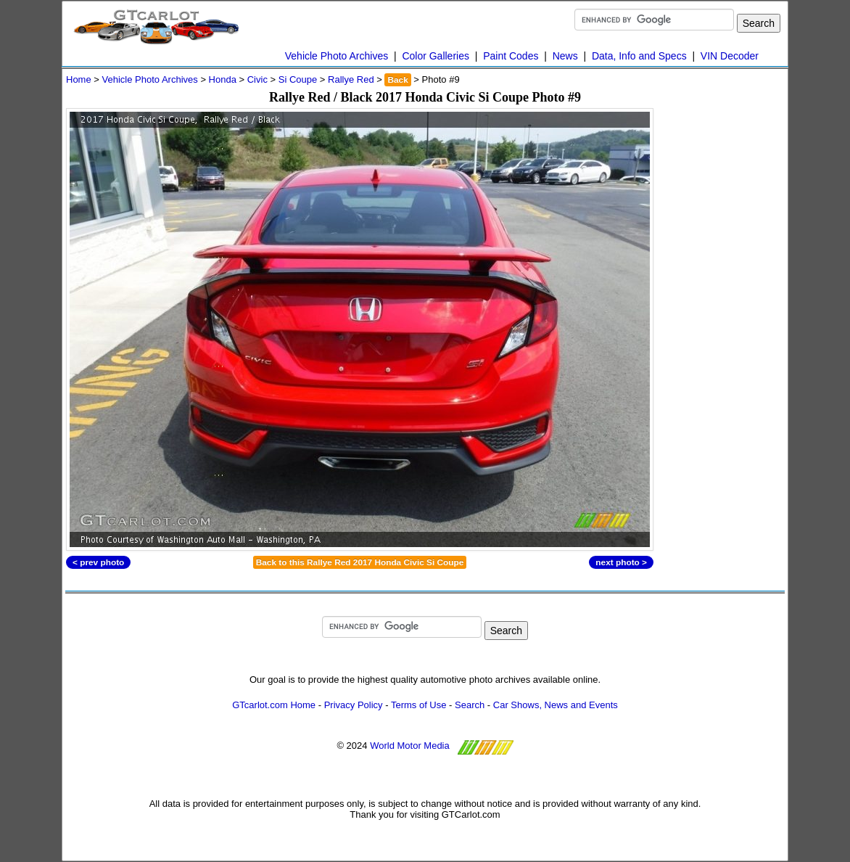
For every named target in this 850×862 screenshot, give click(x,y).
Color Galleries (435, 56)
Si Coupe (297, 79)
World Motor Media (410, 745)
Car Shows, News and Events (555, 704)
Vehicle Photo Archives (336, 56)
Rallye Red (351, 79)
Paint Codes (510, 56)
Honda (222, 79)
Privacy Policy (353, 704)
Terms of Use (419, 704)
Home (78, 79)
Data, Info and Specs (639, 56)
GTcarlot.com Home (273, 704)
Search (469, 704)
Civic (257, 79)
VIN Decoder (730, 56)
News (565, 56)
